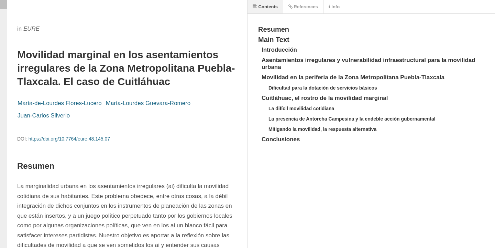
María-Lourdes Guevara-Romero (148, 103)
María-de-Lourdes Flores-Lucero (60, 103)
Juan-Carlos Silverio (44, 115)
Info (334, 6)
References (303, 6)
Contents (265, 6)
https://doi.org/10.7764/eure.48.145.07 (69, 139)
